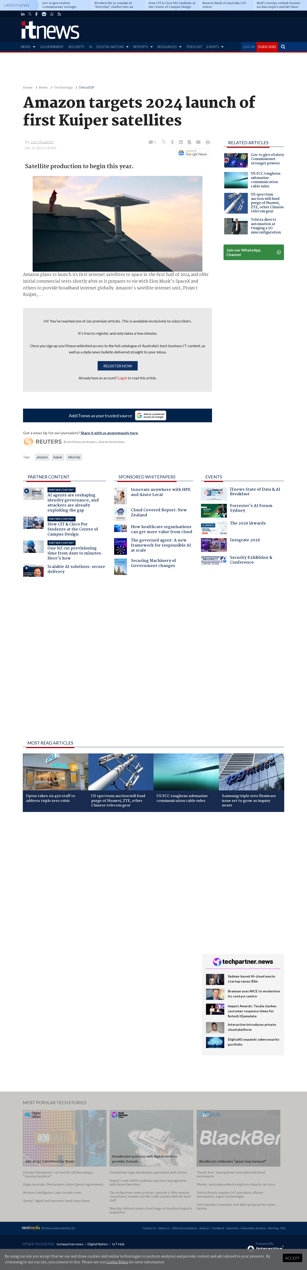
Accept (292, 1258)
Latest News (17, 5)
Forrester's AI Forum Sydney (236, 511)
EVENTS (213, 47)
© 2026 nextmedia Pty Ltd (58, 1228)
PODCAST (194, 47)
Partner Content (49, 476)
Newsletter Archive (253, 1228)
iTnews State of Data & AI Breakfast (240, 494)
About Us (164, 1228)
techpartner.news (70, 1244)
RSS (283, 1228)
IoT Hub (118, 1244)
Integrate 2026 (230, 545)
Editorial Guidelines (184, 1228)
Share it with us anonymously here (109, 433)
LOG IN (248, 47)
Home (28, 87)
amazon (42, 457)
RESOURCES (167, 47)
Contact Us (149, 1228)
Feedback (218, 1228)
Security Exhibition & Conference (236, 560)
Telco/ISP (86, 87)
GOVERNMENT (52, 47)
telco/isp (74, 457)
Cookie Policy (117, 1262)
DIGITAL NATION (110, 47)
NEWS (25, 47)
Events (213, 476)
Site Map (273, 1228)
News (43, 87)
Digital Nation (98, 1244)
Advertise (232, 1228)
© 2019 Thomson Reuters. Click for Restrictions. (94, 442)
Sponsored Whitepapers (146, 476)
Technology (63, 87)
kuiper (57, 457)
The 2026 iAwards (233, 528)
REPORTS (140, 47)
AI (90, 47)
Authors (204, 1228)
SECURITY (76, 47)
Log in (122, 378)
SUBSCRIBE (267, 47)
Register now (117, 366)
